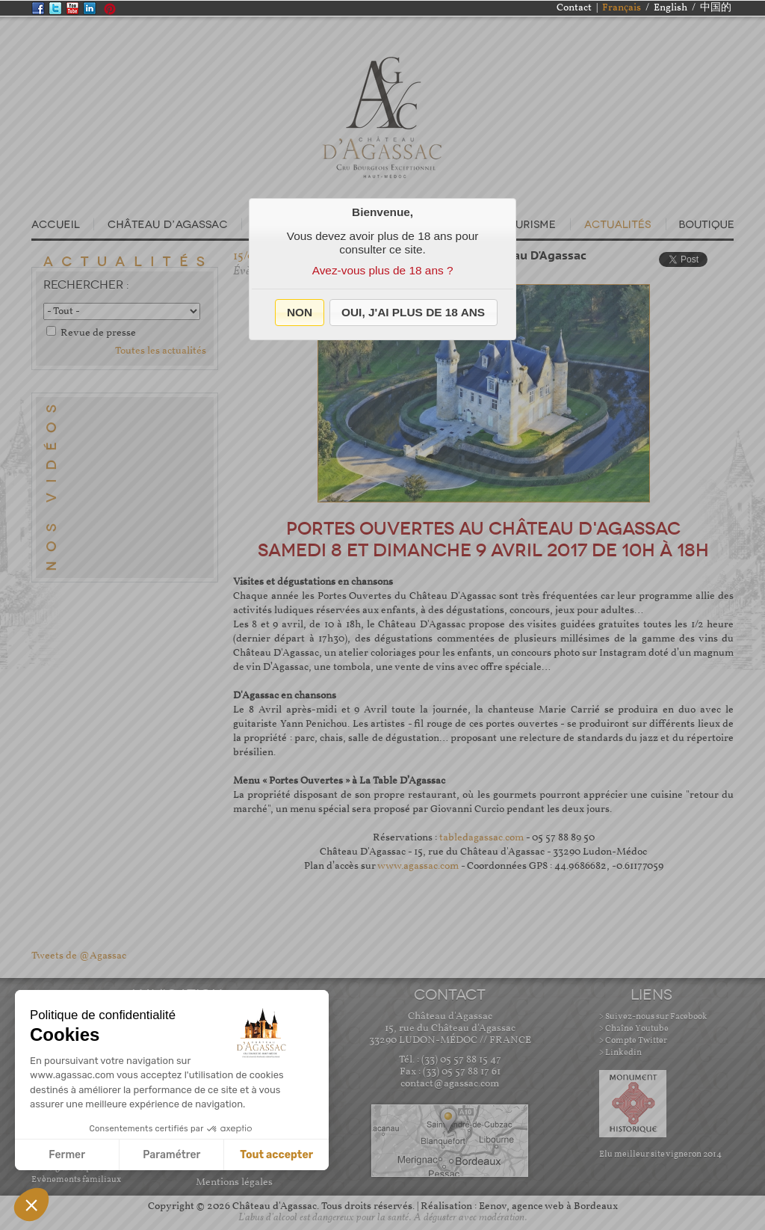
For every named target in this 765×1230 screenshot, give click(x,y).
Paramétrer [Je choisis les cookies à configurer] (171, 1154)
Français (621, 8)
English (670, 8)
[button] (300, 312)
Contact (574, 8)
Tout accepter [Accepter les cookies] (276, 1154)
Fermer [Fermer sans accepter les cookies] (67, 1154)
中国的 (715, 8)
